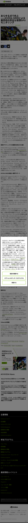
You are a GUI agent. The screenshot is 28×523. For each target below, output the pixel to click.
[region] (14, 261)
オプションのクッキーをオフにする (14, 278)
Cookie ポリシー (15, 259)
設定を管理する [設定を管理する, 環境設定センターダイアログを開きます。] (14, 273)
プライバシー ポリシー (10, 269)
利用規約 (13, 264)
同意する (14, 282)
